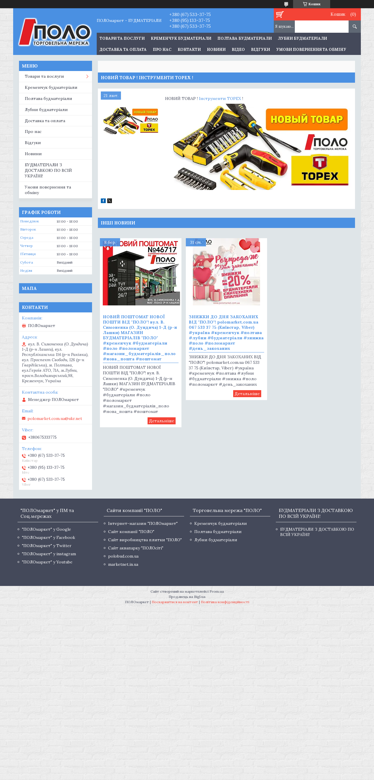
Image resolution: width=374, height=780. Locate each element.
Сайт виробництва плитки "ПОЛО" (145, 539)
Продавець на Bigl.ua (187, 596)
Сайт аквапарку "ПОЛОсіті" (135, 548)
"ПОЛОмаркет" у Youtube (47, 562)
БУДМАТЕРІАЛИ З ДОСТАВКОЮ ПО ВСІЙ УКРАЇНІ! (48, 170)
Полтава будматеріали (244, 38)
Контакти (189, 49)
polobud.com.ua (123, 556)
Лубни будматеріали (302, 38)
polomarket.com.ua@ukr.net (54, 418)
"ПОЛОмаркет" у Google (46, 529)
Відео (238, 49)
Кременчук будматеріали (181, 38)
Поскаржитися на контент (175, 602)
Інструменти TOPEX (220, 98)
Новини (216, 49)
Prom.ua (216, 591)
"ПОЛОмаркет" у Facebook (48, 537)
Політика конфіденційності (225, 602)
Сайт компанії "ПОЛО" (131, 531)
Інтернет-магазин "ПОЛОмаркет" (143, 523)
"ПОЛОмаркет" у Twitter (47, 545)
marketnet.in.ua (123, 564)
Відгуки (260, 49)
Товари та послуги (44, 76)
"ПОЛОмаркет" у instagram (49, 553)
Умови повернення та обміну (311, 49)
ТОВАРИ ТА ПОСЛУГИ (122, 38)
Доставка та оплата (123, 49)
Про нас (162, 49)
